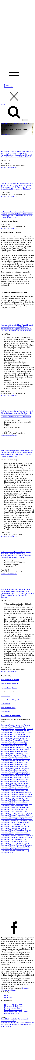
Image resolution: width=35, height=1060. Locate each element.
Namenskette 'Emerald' (22, 834)
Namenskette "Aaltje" (23, 851)
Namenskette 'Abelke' (8, 762)
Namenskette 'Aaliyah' (8, 779)
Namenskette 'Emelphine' (24, 845)
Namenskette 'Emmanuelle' (9, 794)
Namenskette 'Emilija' (8, 798)
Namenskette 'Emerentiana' (9, 817)
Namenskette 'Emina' (7, 806)
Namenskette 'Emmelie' (8, 796)
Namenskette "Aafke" (23, 847)
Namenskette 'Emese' (23, 822)
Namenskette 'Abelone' (21, 749)
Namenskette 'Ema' (7, 828)
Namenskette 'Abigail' (8, 757)
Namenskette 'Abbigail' (21, 776)
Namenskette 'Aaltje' (7, 770)
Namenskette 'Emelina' (22, 843)
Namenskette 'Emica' (7, 826)
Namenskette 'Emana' (7, 834)
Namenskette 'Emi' (7, 824)
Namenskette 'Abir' (7, 742)
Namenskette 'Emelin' (8, 843)
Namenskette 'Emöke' (8, 789)
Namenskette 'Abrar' (7, 734)
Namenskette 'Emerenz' (8, 819)
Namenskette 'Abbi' (23, 774)
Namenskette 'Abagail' (10, 700)
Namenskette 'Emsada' (8, 785)
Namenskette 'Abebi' (21, 764)
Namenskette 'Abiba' (19, 755)
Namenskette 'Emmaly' (8, 792)
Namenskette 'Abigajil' (22, 757)
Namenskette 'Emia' (19, 824)
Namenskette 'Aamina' (22, 759)
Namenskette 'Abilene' (8, 747)
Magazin (8, 123)
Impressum (25, 988)
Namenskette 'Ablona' (22, 731)
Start (2, 123)
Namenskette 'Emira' (7, 807)
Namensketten (8, 87)
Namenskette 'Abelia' (23, 768)
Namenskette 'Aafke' (20, 781)
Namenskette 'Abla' (20, 744)
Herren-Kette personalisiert (13, 1010)
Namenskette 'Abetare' (8, 753)
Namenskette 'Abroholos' (9, 736)
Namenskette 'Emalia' (8, 832)
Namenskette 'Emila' (21, 809)
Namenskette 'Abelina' (8, 761)
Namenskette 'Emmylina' (24, 804)
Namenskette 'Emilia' (21, 811)
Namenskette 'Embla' (25, 837)
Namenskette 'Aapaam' (10, 680)
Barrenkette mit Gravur (11, 1013)
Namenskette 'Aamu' (7, 749)
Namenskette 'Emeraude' (8, 813)
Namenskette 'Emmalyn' (23, 792)
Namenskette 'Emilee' (8, 811)
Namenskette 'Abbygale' (21, 777)
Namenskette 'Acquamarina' (24, 729)
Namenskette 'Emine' (21, 806)
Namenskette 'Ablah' (7, 746)
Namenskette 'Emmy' (21, 802)
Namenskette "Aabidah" (8, 847)
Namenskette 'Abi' (8, 708)
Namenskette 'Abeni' (21, 751)
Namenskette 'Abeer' (7, 766)
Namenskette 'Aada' (7, 783)
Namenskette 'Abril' (20, 734)
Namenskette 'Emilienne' (11, 715)
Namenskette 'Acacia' (7, 729)
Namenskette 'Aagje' (7, 781)
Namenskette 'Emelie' (21, 841)
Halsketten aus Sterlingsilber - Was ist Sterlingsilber (17, 1023)
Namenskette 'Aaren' (20, 727)
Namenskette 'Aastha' (7, 725)
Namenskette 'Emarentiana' (9, 837)
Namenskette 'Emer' (21, 832)
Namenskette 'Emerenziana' (9, 821)
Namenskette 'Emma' (22, 791)
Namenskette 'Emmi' (9, 688)
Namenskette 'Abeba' (7, 764)
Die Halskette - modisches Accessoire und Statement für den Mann (14, 1020)
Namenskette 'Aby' (7, 738)
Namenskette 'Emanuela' (8, 836)
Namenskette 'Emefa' (20, 839)
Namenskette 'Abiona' (21, 740)
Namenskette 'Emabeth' (8, 830)
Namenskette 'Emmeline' (24, 796)
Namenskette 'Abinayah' (23, 747)
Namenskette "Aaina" (22, 849)
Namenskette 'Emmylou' (8, 787)
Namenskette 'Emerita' (26, 821)
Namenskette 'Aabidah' (21, 783)
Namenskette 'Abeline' (22, 761)
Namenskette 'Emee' (7, 839)
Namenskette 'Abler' (20, 746)
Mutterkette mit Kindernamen (13, 1006)
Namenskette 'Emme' (9, 684)
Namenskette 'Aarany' (8, 731)
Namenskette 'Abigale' (8, 759)
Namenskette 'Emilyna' (8, 804)
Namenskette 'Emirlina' (8, 791)
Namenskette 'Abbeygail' (9, 774)
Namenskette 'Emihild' (21, 826)
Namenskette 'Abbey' (22, 772)
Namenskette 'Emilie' (23, 815)
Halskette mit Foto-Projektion (13, 1004)
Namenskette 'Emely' (20, 828)
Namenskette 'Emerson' (8, 822)
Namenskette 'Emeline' (8, 845)
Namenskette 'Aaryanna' (22, 725)
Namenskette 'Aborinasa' (9, 732)
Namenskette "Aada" (7, 852)
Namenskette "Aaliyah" (8, 851)
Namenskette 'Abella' (22, 762)
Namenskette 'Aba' (20, 770)
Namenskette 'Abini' (7, 740)
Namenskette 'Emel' (7, 841)
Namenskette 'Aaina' (22, 779)
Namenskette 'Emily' (7, 802)
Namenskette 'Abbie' (7, 776)
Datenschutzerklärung (9, 990)
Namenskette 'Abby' (7, 777)
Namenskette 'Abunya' (24, 736)
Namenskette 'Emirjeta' (21, 807)
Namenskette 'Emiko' (7, 809)
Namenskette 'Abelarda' (8, 768)
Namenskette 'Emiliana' (24, 813)
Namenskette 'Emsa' (21, 789)
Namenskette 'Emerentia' (9, 815)
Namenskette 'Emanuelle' (25, 836)
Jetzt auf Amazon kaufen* (9, 168)
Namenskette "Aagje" (8, 849)
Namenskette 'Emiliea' (25, 817)
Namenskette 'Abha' (21, 753)
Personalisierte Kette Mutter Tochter (15, 1012)
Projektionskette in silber (12, 1008)
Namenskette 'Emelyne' (23, 830)
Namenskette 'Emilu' (7, 800)
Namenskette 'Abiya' (7, 744)
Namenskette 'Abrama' (24, 732)
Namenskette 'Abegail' (21, 766)
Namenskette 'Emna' (23, 787)
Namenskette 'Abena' (7, 751)
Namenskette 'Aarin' (7, 727)
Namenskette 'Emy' (21, 785)
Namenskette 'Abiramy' (20, 742)
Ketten (6, 85)
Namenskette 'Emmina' (21, 800)
